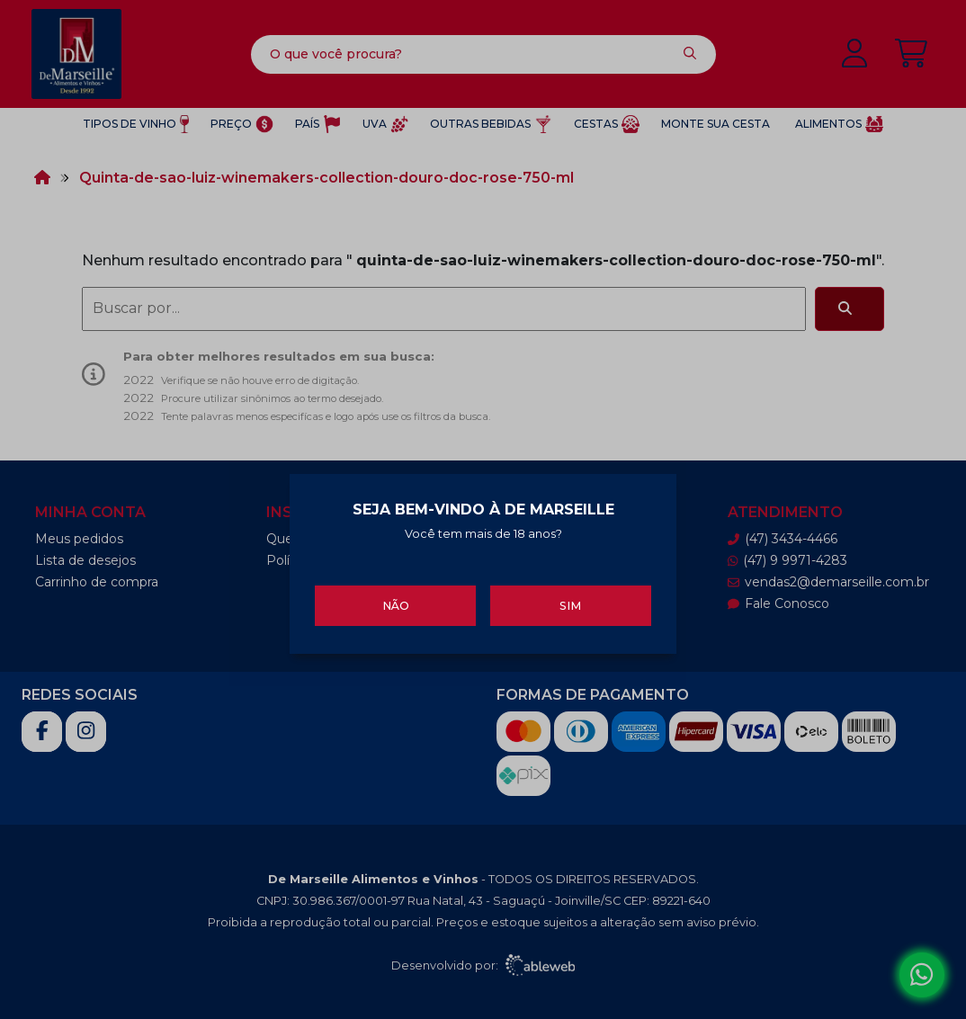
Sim (570, 603)
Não (395, 603)
